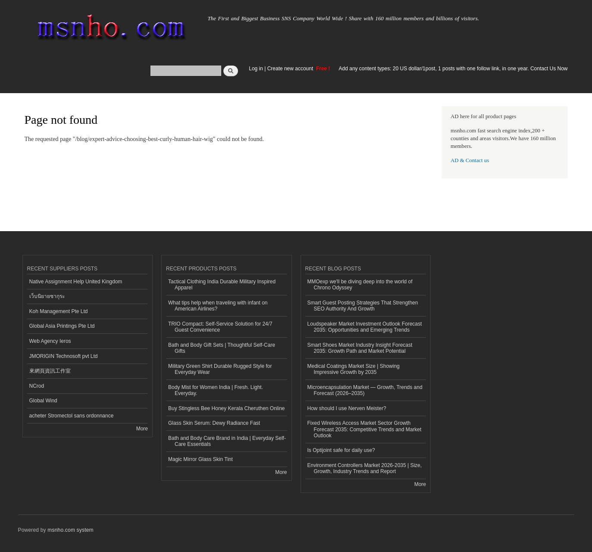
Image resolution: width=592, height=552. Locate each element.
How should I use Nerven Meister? (346, 408)
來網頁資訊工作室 (50, 371)
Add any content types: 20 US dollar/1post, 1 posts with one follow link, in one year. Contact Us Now (453, 69)
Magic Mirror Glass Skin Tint (200, 459)
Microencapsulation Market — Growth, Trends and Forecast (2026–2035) (365, 390)
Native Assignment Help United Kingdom (75, 282)
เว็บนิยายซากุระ (47, 296)
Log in (256, 69)
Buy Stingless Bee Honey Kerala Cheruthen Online (226, 408)
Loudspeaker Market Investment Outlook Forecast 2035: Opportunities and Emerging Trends (364, 327)
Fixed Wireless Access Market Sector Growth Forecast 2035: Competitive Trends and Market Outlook (364, 429)
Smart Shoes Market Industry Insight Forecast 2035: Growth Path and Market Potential (360, 348)
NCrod (36, 386)
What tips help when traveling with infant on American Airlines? (218, 306)
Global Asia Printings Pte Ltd (62, 326)
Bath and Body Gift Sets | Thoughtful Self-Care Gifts (221, 348)
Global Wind (43, 401)
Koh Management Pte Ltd (58, 311)
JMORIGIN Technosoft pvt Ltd (63, 356)
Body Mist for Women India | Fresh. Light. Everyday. (215, 390)
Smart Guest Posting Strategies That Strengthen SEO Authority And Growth (362, 306)
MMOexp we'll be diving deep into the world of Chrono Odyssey (360, 285)
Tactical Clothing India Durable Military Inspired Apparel (222, 285)
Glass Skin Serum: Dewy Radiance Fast (214, 423)
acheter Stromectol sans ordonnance (71, 416)
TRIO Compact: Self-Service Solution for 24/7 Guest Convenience (220, 327)
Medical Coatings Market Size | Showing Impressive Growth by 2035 (353, 369)
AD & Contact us (470, 160)
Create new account (291, 69)
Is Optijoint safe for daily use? (341, 450)
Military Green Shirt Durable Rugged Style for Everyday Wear (220, 369)
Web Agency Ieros (50, 341)
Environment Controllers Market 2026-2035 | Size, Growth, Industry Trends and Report (364, 468)
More (142, 429)
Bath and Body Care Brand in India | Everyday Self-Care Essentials (227, 441)
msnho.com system (70, 530)
